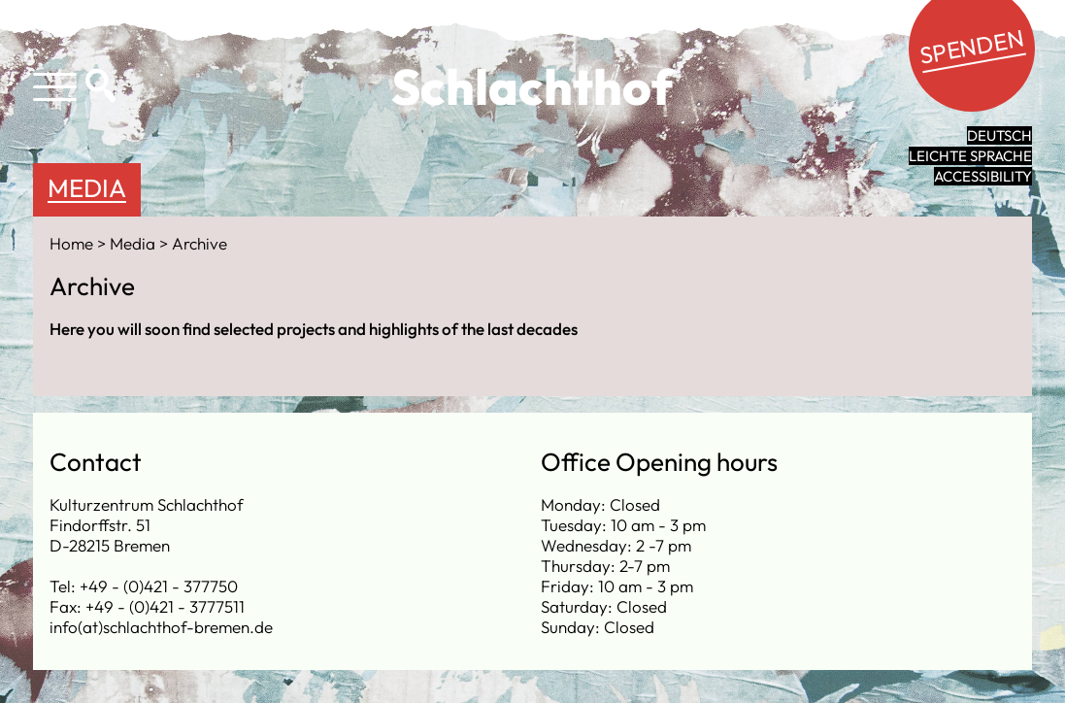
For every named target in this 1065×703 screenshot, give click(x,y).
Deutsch (999, 135)
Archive (199, 243)
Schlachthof (532, 86)
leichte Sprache (970, 156)
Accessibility (983, 176)
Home (73, 243)
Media (87, 188)
